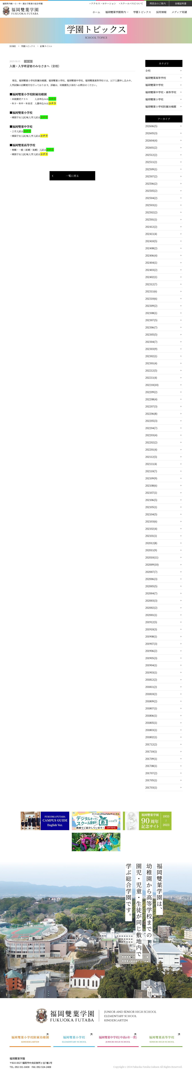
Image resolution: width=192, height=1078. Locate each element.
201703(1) (151, 787)
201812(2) (151, 679)
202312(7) (151, 284)
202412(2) (151, 226)
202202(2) (151, 442)
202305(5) (151, 334)
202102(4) (151, 528)
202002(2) (151, 607)
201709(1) (151, 759)
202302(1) (151, 356)
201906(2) (151, 651)
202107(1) (151, 492)
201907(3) (151, 643)
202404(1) (151, 262)
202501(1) (151, 219)
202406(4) (151, 255)
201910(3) (151, 629)
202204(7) (151, 428)
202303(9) (151, 349)
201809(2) (151, 701)
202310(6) (151, 298)
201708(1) (151, 766)
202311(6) (151, 291)
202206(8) (151, 413)
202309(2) (151, 306)
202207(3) (151, 406)
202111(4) (151, 464)
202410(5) (151, 241)
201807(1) (151, 708)
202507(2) (151, 176)
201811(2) (151, 687)
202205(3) (151, 421)
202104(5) (151, 514)
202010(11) (151, 557)
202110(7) (151, 471)
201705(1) (151, 780)
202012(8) (151, 543)
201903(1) (151, 672)
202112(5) (151, 457)
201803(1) (151, 730)
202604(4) (151, 140)
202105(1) (151, 507)
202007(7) (151, 572)
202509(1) (151, 169)
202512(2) (151, 155)
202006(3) (151, 579)
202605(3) (151, 133)
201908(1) (151, 636)
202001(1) (151, 615)
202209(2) (151, 392)
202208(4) (151, 399)
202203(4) (151, 435)
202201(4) (151, 449)
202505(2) (151, 190)
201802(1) (151, 737)
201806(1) (151, 715)
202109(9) (151, 478)
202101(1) (151, 536)
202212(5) (151, 370)
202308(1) (151, 313)
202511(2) (151, 162)
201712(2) (151, 744)
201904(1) (151, 665)
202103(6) (151, 521)
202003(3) (151, 600)
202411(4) (151, 234)
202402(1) (151, 277)
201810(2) (151, 694)
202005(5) (151, 586)
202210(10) (151, 385)
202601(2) (151, 147)
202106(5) (151, 500)
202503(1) (151, 205)
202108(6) (151, 485)
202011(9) (151, 550)
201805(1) (151, 723)
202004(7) (151, 593)
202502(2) (151, 212)
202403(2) (151, 270)
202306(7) (151, 327)
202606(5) (151, 126)
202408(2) (151, 248)
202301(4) (151, 363)
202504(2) (151, 198)
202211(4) (151, 377)
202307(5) (151, 320)
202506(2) (151, 183)
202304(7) (151, 342)
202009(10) (152, 564)
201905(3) (151, 658)
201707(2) (151, 773)
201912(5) (151, 622)
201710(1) (151, 751)
